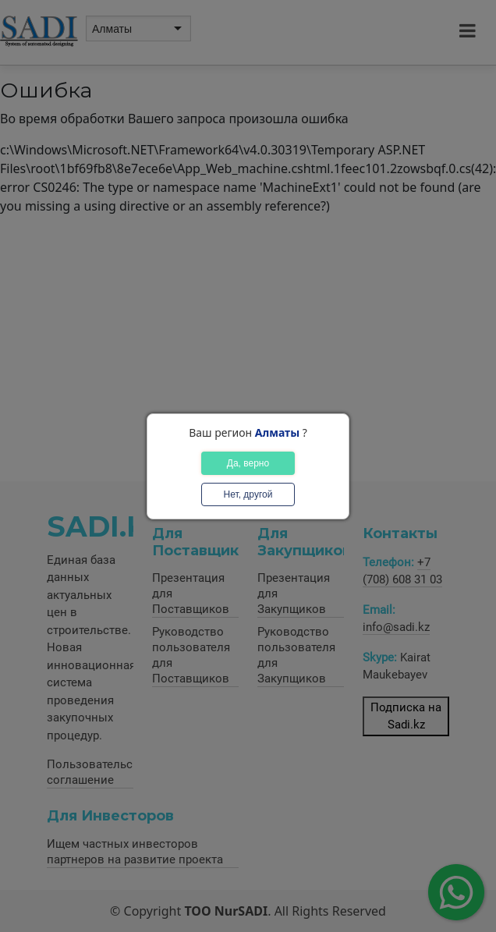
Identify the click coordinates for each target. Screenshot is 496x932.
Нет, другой (248, 494)
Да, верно (248, 463)
